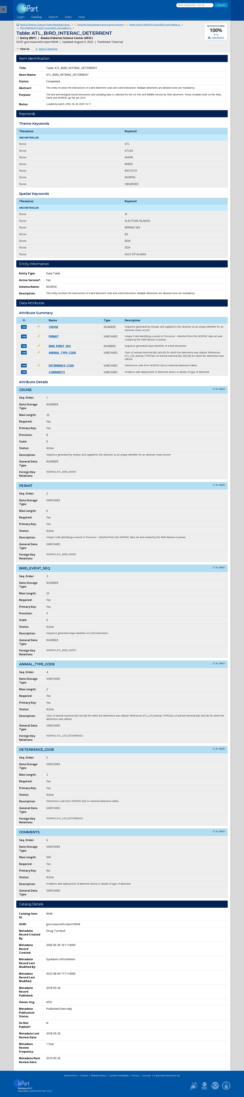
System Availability (119, 1075)
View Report (218, 37)
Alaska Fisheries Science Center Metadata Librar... (45, 24)
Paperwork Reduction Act (167, 1075)
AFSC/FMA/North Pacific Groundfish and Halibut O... (46, 27)
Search (53, 17)
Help (81, 17)
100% (216, 30)
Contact (84, 1075)
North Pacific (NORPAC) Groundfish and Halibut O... (155, 24)
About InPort (70, 1075)
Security (147, 1075)
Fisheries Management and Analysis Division (100, 24)
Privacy (135, 1075)
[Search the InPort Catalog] (194, 5)
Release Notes (98, 1075)
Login (20, 17)
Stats (68, 17)
